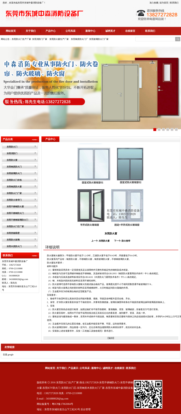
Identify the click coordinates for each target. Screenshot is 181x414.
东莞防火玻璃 (13, 239)
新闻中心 (90, 31)
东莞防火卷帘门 (14, 200)
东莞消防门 (12, 153)
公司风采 (70, 31)
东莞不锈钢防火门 (15, 213)
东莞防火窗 (12, 160)
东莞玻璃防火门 (14, 173)
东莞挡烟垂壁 (13, 233)
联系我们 (174, 2)
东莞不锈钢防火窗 (15, 206)
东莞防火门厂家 (14, 193)
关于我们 (31, 31)
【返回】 (111, 338)
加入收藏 (154, 2)
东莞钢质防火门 (14, 166)
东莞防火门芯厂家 (15, 226)
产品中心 (51, 31)
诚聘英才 (110, 31)
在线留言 (130, 31)
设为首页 (164, 2)
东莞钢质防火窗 (14, 186)
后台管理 (86, 409)
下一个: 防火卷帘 (122, 241)
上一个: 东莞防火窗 (100, 241)
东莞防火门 (12, 147)
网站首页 (11, 31)
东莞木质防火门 (14, 246)
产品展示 (73, 368)
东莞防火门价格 (14, 180)
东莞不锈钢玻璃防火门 (17, 220)
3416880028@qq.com (18, 279)
